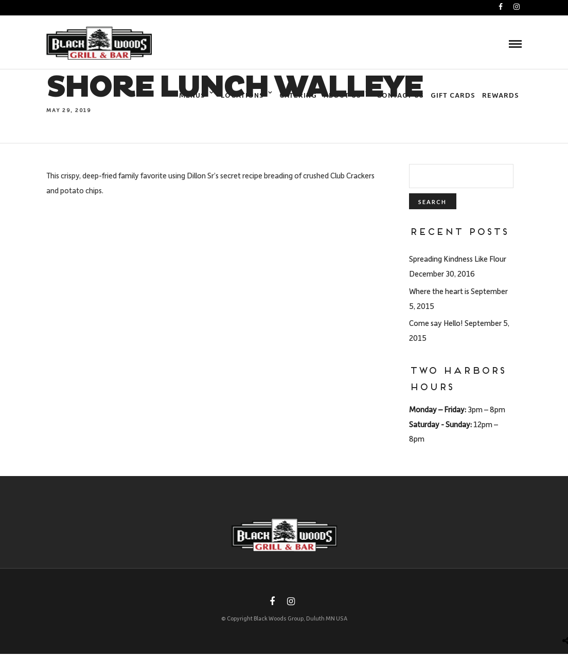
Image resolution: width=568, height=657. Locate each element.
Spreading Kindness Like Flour (457, 258)
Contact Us (400, 95)
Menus (192, 95)
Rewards (500, 95)
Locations (242, 95)
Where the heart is (439, 291)
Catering (298, 95)
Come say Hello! (436, 323)
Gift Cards (453, 95)
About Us (342, 95)
